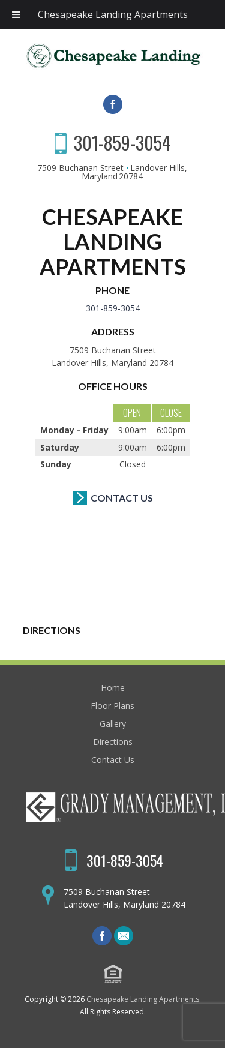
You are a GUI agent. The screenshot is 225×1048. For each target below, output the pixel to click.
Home (113, 687)
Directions (113, 741)
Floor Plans (112, 705)
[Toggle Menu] (16, 14)
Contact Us (122, 497)
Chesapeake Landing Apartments (113, 14)
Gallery (113, 723)
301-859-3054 (122, 142)
